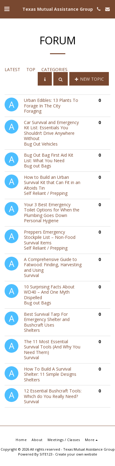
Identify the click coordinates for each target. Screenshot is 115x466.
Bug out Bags (37, 166)
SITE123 (46, 454)
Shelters (32, 330)
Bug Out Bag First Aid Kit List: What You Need (48, 157)
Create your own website (76, 454)
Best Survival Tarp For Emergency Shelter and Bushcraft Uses (47, 319)
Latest (12, 69)
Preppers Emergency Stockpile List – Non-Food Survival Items (49, 237)
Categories (54, 69)
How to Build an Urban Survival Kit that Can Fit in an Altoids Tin (52, 182)
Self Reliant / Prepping (45, 193)
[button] (7, 8)
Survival (31, 275)
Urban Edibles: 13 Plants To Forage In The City (51, 103)
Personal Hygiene (41, 220)
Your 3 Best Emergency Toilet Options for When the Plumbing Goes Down (51, 210)
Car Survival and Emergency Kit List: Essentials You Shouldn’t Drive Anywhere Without (51, 130)
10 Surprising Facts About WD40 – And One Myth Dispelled (49, 292)
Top (30, 69)
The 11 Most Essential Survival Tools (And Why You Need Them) (52, 347)
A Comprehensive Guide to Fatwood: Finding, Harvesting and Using (53, 264)
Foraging (32, 111)
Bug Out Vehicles (41, 144)
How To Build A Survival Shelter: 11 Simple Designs (50, 371)
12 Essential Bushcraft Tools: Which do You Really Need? (53, 393)
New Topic (89, 79)
